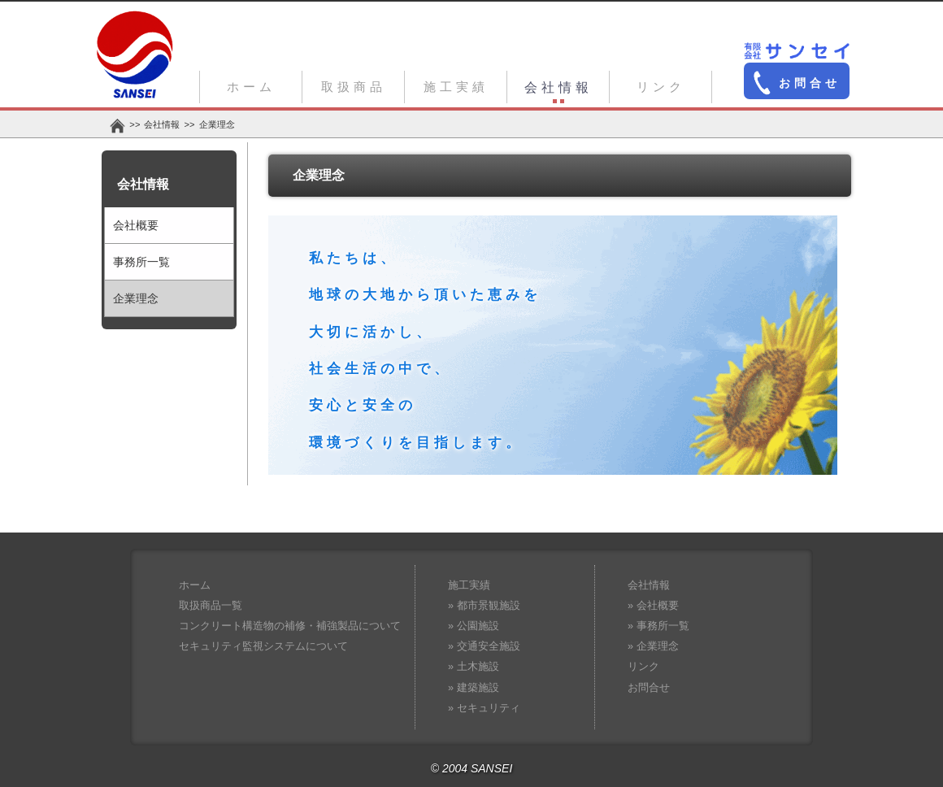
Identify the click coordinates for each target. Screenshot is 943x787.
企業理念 (136, 298)
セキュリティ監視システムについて (263, 646)
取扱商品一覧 (210, 605)
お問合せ (797, 83)
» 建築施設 (473, 688)
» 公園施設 (473, 626)
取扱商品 (353, 86)
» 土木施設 (473, 666)
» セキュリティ (484, 708)
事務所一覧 (141, 261)
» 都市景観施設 (484, 605)
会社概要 (136, 225)
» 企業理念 (653, 646)
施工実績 (456, 86)
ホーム (251, 86)
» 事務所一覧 (658, 626)
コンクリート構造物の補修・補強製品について (290, 626)
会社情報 (558, 87)
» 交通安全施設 (484, 646)
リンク (661, 86)
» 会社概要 (653, 605)
